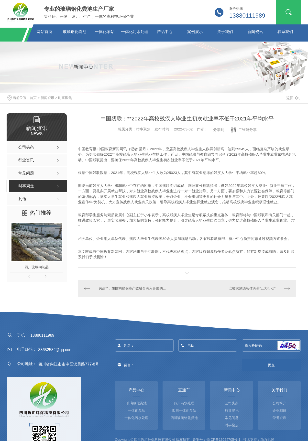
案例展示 (195, 32)
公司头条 (232, 403)
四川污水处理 (184, 403)
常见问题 (232, 417)
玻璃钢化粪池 (74, 32)
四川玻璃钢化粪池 (184, 417)
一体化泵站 (104, 32)
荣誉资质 (279, 417)
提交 (271, 365)
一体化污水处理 (134, 32)
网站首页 (44, 32)
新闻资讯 (255, 32)
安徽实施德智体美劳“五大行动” (252, 288)
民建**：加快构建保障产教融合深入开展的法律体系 (132, 288)
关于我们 (225, 32)
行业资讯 (232, 410)
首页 (33, 98)
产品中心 (165, 32)
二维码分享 (247, 130)
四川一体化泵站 (184, 410)
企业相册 (279, 410)
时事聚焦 (65, 98)
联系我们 (285, 32)
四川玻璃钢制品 (37, 267)
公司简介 (279, 403)
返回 (292, 98)
